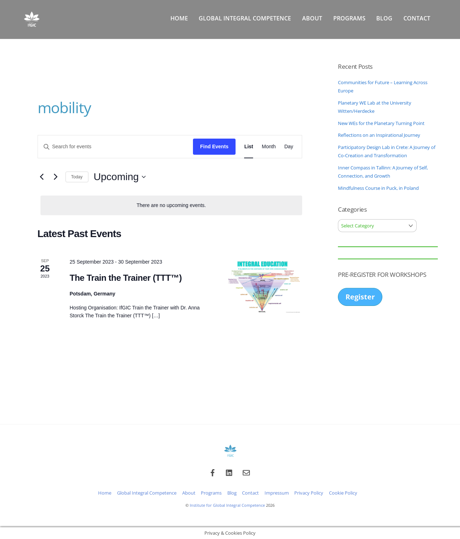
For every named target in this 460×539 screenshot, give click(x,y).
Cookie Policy (343, 493)
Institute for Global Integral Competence (227, 505)
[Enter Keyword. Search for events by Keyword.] (115, 146)
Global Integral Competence (245, 18)
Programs (349, 18)
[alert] (171, 205)
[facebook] (212, 472)
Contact (416, 18)
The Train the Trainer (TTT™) (126, 278)
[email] (246, 472)
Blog (384, 18)
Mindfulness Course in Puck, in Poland (378, 188)
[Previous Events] (42, 177)
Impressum (277, 493)
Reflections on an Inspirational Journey (379, 135)
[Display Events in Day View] (288, 146)
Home (179, 18)
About (312, 18)
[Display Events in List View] (248, 146)
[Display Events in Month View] (269, 146)
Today (77, 176)
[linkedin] (229, 472)
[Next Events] (56, 177)
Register (360, 297)
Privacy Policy (308, 493)
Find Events (214, 146)
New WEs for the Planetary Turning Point (381, 123)
